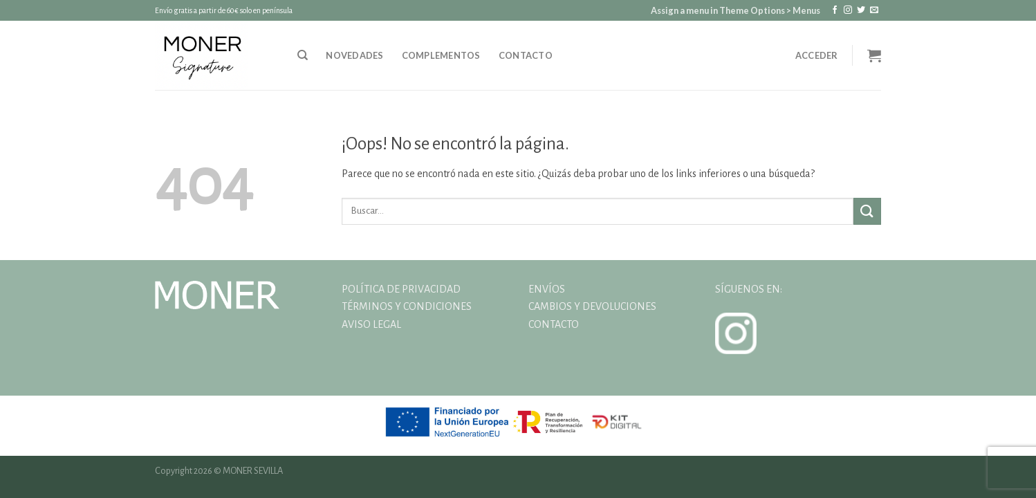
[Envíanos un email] (874, 10)
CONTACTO (553, 324)
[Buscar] (302, 55)
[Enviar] (867, 211)
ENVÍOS (546, 289)
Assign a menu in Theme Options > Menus (735, 10)
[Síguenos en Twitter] (861, 10)
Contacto (526, 55)
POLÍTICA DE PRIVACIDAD (401, 289)
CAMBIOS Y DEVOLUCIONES (592, 306)
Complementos (441, 55)
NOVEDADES (354, 55)
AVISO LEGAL (371, 324)
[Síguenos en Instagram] (848, 10)
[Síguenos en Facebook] (835, 10)
